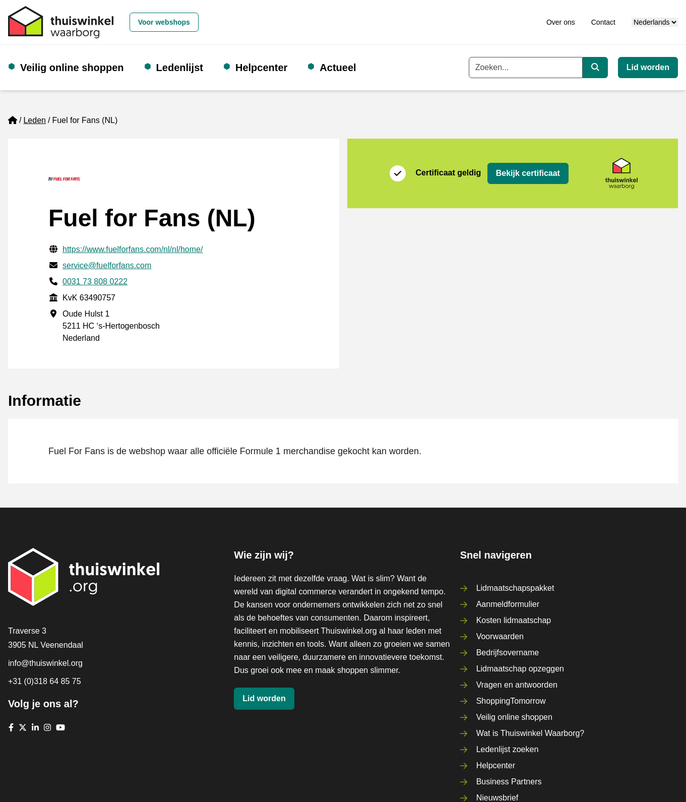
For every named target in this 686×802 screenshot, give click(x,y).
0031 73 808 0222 (95, 281)
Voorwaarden (500, 636)
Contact (603, 22)
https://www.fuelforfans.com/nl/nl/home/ (133, 249)
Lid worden (648, 67)
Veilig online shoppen (72, 67)
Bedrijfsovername (507, 652)
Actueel (338, 67)
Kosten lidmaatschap (513, 620)
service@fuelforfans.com (107, 265)
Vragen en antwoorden (516, 685)
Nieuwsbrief (497, 797)
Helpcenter (261, 67)
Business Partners (509, 781)
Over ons (560, 22)
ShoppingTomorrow (511, 701)
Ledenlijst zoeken (507, 749)
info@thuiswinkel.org (45, 663)
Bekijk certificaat (528, 173)
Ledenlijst (179, 67)
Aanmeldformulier (507, 604)
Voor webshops (164, 22)
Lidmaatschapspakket (515, 588)
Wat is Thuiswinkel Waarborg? (530, 733)
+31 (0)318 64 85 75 (44, 681)
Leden (34, 120)
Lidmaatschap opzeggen (520, 668)
